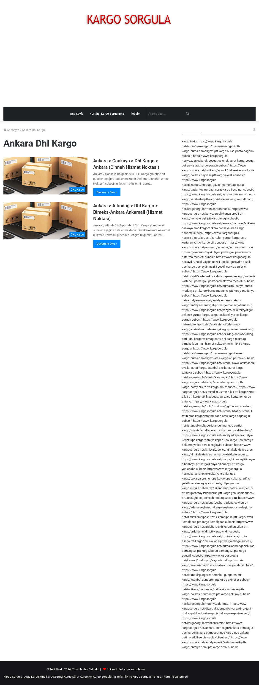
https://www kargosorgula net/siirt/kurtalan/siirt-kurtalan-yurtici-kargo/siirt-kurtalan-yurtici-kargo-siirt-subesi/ (214, 237)
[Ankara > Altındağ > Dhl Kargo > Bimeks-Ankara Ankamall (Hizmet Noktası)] (45, 220)
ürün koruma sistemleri (172, 676)
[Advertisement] (129, 70)
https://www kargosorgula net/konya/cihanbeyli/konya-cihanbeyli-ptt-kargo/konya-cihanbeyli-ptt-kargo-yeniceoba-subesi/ (218, 464)
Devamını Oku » (107, 192)
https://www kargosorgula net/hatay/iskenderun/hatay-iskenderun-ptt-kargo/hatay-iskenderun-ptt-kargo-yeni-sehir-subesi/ (218, 488)
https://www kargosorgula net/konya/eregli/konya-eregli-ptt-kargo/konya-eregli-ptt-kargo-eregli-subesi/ (215, 213)
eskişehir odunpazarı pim (220, 497)
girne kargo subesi (239, 406)
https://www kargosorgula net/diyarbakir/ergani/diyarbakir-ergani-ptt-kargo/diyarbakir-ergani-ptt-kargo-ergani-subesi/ (217, 608)
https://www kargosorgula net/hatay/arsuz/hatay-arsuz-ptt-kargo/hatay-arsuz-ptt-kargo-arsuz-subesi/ (215, 382)
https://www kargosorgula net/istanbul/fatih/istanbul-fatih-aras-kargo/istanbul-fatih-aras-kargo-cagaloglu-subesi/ (217, 415)
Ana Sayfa (77, 113)
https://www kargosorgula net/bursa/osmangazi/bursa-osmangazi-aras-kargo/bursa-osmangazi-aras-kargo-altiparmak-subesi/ (218, 353)
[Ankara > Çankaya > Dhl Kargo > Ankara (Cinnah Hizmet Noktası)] (45, 175)
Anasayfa (11, 130)
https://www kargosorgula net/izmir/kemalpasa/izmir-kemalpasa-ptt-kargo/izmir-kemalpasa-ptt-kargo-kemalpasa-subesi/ (218, 517)
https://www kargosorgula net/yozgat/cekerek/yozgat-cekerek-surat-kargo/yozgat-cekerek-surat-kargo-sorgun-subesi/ (218, 160)
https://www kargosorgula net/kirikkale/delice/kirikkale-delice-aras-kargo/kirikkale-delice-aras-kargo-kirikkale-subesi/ (218, 449)
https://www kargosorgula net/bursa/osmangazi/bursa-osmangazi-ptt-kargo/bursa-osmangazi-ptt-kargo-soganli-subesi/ (218, 550)
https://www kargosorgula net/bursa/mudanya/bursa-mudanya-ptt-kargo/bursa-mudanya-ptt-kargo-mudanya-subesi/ (218, 290)
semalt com (244, 199)
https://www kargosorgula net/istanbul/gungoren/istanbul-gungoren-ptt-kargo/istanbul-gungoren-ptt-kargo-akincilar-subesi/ (216, 574)
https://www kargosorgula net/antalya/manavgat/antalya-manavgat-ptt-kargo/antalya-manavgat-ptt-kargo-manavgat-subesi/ (217, 300)
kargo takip (189, 141)
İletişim (135, 113)
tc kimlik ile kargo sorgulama (125, 669)
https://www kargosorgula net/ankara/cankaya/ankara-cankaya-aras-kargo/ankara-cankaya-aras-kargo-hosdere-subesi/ (218, 228)
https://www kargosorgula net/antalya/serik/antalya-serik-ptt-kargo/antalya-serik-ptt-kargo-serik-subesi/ (214, 642)
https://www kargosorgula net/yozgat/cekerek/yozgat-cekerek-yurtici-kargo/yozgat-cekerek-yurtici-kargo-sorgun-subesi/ (218, 314)
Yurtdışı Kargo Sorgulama (107, 113)
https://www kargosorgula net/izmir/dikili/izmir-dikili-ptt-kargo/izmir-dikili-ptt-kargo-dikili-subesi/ (218, 391)
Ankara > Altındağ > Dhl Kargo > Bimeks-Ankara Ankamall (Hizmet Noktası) (128, 212)
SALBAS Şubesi (192, 497)
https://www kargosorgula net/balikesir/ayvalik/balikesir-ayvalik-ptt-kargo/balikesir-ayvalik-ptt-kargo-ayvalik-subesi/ (218, 170)
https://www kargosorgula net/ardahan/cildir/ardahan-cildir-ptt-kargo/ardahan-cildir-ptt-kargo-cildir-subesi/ (217, 526)
